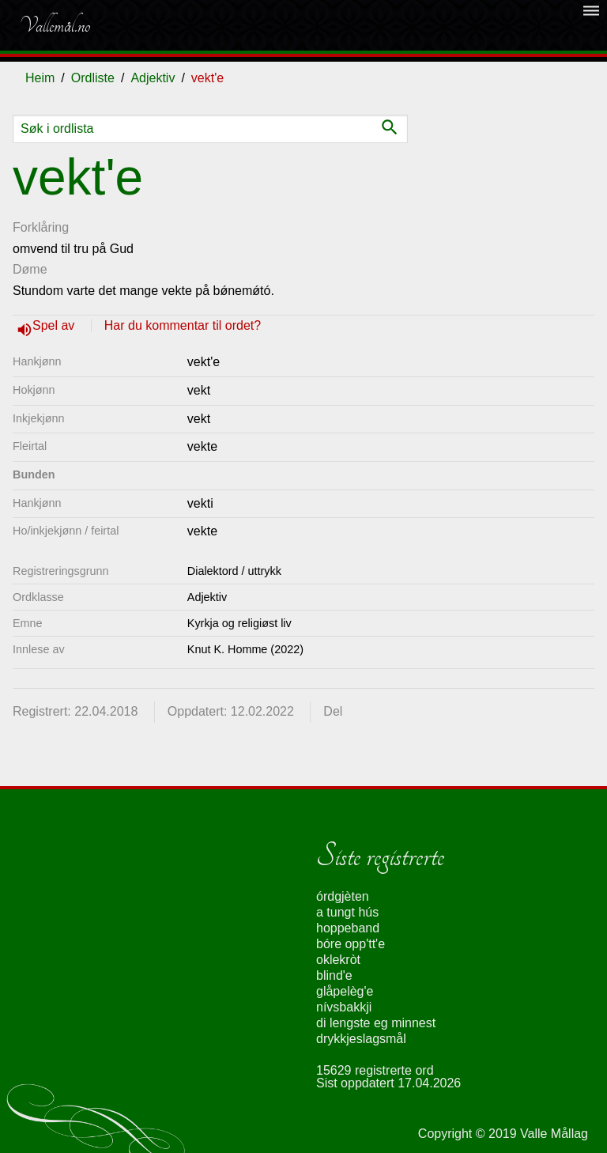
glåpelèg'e (344, 991)
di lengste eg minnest (375, 1023)
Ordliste (93, 78)
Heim (40, 78)
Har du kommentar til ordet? (182, 325)
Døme (30, 269)
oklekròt (338, 959)
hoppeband (347, 928)
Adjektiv (152, 78)
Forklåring (41, 227)
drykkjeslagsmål (361, 1038)
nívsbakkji (343, 1007)
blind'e (334, 975)
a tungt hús (347, 912)
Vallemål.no (54, 25)
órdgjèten (342, 896)
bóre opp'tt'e (350, 944)
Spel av (55, 325)
